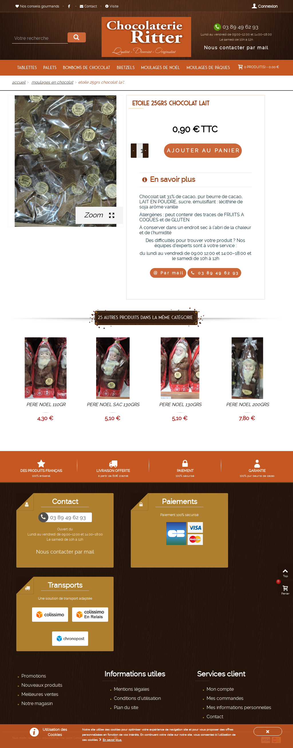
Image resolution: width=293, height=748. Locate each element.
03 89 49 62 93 (240, 27)
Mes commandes (224, 698)
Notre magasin (36, 703)
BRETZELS (125, 67)
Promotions (33, 676)
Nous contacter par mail (236, 47)
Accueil (18, 82)
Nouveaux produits (41, 685)
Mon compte (219, 689)
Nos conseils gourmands (37, 6)
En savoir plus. (112, 739)
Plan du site (125, 707)
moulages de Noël (160, 67)
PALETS (49, 67)
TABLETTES (27, 67)
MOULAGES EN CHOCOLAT (52, 82)
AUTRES (164, 82)
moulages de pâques (208, 67)
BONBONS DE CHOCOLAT (86, 67)
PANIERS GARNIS (136, 82)
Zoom (99, 215)
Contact (88, 6)
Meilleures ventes (39, 694)
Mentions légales (131, 689)
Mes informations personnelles (238, 707)
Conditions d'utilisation (137, 698)
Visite (111, 6)
